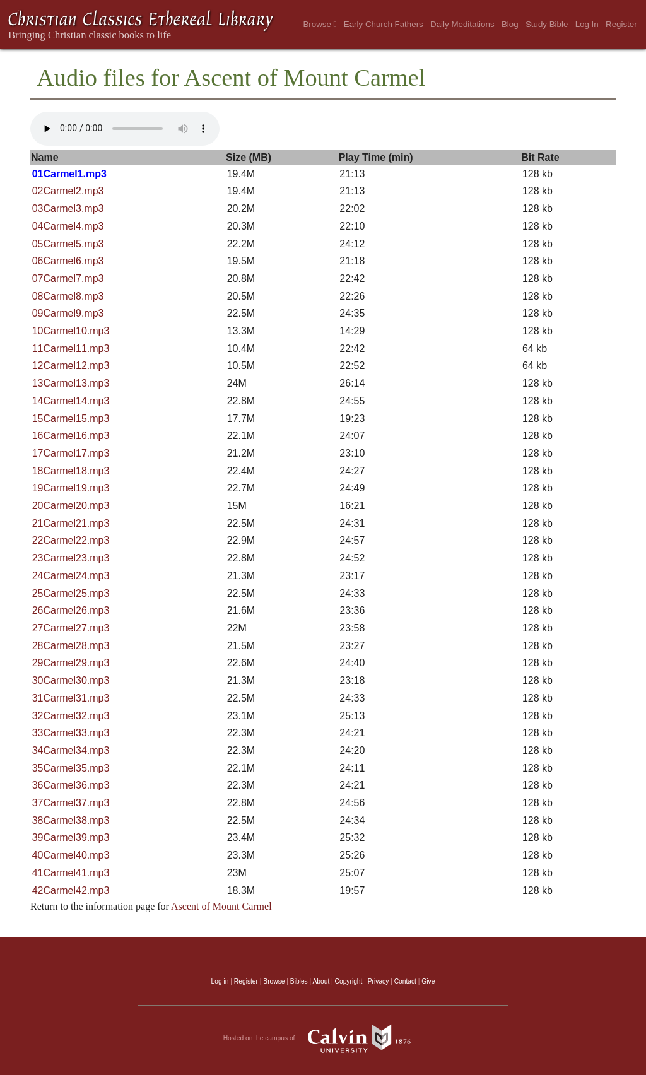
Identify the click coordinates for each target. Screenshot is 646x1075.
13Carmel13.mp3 (71, 383)
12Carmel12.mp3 (71, 365)
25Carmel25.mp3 (71, 593)
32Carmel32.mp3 (71, 715)
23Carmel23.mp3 (71, 558)
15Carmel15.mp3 (71, 418)
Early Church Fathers (383, 24)
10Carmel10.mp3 (71, 331)
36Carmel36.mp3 (71, 785)
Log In (587, 24)
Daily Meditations (462, 24)
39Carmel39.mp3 (71, 837)
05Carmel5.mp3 (68, 243)
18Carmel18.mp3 (71, 471)
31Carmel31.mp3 (71, 698)
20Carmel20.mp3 (71, 505)
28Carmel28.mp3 (71, 645)
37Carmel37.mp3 (71, 802)
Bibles (299, 981)
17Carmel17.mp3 (71, 453)
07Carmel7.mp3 (68, 278)
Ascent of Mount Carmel (221, 906)
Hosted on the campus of (323, 1038)
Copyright (349, 981)
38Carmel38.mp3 (71, 820)
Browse (319, 24)
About (320, 981)
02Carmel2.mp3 (68, 190)
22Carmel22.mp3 (71, 540)
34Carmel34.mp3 (71, 750)
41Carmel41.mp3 (71, 872)
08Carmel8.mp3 (68, 296)
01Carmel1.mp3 (69, 173)
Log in (220, 981)
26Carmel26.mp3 (71, 610)
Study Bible (547, 24)
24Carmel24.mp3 (71, 575)
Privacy (378, 981)
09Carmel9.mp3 (68, 313)
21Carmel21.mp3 (71, 523)
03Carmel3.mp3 (68, 208)
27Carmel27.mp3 (71, 628)
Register (621, 24)
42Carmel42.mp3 (71, 890)
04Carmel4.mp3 (68, 226)
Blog (510, 24)
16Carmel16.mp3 (71, 435)
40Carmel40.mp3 (71, 855)
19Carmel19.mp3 (71, 488)
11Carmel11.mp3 (71, 348)
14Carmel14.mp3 (71, 401)
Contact (405, 981)
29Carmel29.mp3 (71, 662)
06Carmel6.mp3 (68, 261)
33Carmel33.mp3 (71, 732)
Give (428, 981)
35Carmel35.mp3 (71, 768)
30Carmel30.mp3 (71, 680)
